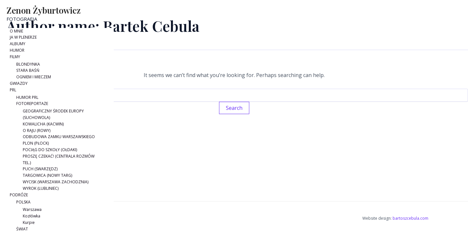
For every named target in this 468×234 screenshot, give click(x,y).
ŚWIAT (22, 229)
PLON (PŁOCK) (36, 143)
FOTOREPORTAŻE (32, 103)
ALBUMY (17, 43)
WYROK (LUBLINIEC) (40, 188)
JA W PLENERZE (23, 37)
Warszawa (32, 209)
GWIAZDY (19, 83)
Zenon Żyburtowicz (43, 10)
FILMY (15, 56)
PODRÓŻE (19, 195)
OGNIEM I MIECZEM (33, 77)
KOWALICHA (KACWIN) (43, 124)
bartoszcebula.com (410, 218)
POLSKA (23, 202)
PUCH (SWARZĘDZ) (40, 169)
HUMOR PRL (27, 97)
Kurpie (29, 222)
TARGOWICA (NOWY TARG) (47, 175)
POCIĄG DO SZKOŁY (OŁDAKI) (50, 149)
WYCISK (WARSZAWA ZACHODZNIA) (55, 182)
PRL (13, 90)
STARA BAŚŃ (27, 70)
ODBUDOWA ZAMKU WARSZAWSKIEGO (59, 136)
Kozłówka (31, 216)
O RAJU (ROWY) (36, 130)
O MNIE (16, 31)
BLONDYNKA (28, 64)
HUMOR (17, 50)
